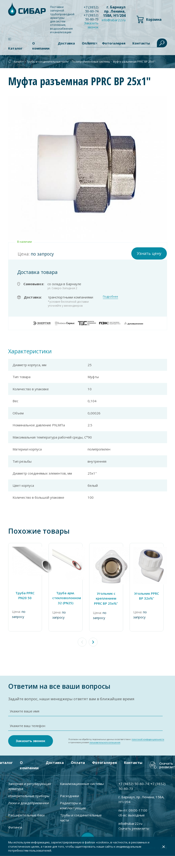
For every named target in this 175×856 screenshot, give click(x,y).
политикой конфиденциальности (148, 739)
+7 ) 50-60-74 (91, 9)
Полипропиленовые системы (91, 61)
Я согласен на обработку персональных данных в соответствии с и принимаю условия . (116, 741)
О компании (40, 45)
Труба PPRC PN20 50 (25, 595)
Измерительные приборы (28, 796)
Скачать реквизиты (134, 828)
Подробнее (110, 296)
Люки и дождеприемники (28, 803)
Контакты (133, 762)
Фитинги (15, 827)
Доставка (66, 43)
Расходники (69, 796)
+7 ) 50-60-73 (91, 17)
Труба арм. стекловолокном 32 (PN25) (67, 598)
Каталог (15, 48)
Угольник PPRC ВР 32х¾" (149, 595)
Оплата (78, 762)
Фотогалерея (104, 762)
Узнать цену (149, 253)
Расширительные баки (26, 815)
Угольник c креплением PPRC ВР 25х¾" (108, 598)
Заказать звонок (92, 25)
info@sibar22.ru (114, 20)
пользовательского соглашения (104, 742)
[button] (93, 641)
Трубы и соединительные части (48, 61)
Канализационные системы (82, 784)
